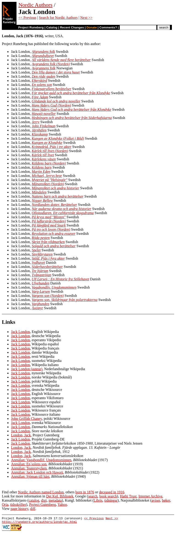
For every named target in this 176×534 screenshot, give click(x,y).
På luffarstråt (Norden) (49, 221)
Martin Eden (41, 171)
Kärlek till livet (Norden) (50, 151)
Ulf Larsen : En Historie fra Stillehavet (60, 279)
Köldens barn (42, 167)
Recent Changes (72, 27)
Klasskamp (40, 134)
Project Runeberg (31, 27)
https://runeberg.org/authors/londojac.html (39, 523)
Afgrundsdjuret (43, 56)
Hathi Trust (128, 496)
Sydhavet (38, 262)
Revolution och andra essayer (53, 234)
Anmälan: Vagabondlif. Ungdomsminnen (41, 460)
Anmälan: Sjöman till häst (30, 476)
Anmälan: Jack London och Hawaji (37, 472)
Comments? (108, 27)
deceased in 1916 (111, 492)
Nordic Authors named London (41, 492)
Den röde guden (43, 76)
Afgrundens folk (43, 52)
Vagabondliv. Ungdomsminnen (54, 287)
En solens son (42, 85)
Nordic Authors (35, 5)
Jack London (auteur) (26, 369)
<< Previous (27, 18)
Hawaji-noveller (44, 114)
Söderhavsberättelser (47, 267)
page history (19, 509)
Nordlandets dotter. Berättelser (54, 205)
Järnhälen (39, 130)
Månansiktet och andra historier (55, 188)
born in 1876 (84, 492)
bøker (166, 500)
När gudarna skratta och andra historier (61, 209)
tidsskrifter (18, 504)
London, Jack (21, 435)
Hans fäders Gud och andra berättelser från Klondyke (71, 109)
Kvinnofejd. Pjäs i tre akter (51, 147)
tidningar (111, 500)
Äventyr (37, 308)
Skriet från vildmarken (48, 242)
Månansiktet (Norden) (48, 184)
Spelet (36, 250)
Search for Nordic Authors (58, 18)
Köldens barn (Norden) (49, 163)
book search (108, 496)
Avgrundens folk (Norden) (51, 64)
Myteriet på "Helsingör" (49, 180)
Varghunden (40, 304)
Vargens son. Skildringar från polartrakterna (64, 300)
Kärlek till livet (43, 155)
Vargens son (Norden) (47, 296)
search (92, 496)
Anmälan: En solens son (29, 464)
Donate (91, 27)
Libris (98, 500)
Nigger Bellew (42, 200)
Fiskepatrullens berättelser (51, 89)
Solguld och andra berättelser (54, 246)
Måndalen (39, 192)
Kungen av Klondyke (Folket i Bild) (58, 138)
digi (44, 500)
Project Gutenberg (42, 504)
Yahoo (62, 504)
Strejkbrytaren (42, 254)
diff (32, 509)
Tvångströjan (41, 275)
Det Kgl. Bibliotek (59, 496)
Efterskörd (39, 80)
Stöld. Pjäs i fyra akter (48, 258)
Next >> (86, 18)
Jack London (20, 332)
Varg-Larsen (41, 291)
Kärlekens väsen (44, 159)
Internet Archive (150, 496)
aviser (155, 500)
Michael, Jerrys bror (47, 176)
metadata (55, 500)
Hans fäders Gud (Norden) (51, 105)
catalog (34, 500)
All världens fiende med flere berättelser (61, 60)
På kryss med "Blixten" (49, 217)
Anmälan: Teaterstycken (29, 468)
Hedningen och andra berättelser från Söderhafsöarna (72, 118)
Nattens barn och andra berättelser (57, 196)
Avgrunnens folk (43, 68)
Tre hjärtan (40, 271)
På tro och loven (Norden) (51, 229)
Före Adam (40, 97)
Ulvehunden (40, 283)
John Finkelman (43, 126)
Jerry (35, 122)
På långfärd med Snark (49, 225)
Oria (5, 504)
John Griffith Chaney (26, 418)
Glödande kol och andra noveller (56, 101)
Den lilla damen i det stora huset (56, 72)
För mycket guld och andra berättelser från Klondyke (71, 93)
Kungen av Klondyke (47, 143)
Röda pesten (41, 238)
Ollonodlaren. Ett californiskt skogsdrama (63, 213)
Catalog (52, 27)
